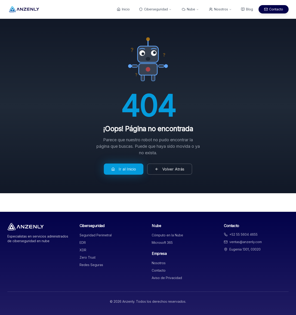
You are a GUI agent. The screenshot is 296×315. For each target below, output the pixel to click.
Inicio (123, 9)
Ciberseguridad (155, 9)
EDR (83, 242)
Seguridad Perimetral (96, 235)
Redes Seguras (91, 265)
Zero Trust (88, 257)
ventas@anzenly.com (245, 242)
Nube (190, 9)
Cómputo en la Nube (167, 235)
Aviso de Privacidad (167, 278)
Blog (247, 9)
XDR (83, 250)
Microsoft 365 (162, 242)
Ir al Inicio (123, 169)
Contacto (273, 9)
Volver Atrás (169, 169)
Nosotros (220, 9)
